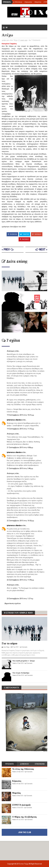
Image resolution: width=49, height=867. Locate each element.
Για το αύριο (9, 643)
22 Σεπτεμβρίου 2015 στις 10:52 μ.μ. (20, 521)
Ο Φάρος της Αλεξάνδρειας (24, 817)
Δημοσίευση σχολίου (13, 603)
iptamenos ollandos (14, 420)
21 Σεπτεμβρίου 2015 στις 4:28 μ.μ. (20, 447)
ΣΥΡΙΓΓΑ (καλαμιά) (21, 805)
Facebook (12, 234)
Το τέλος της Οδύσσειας (13, 2)
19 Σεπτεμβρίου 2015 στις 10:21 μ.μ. (20, 415)
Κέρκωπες (28, 2)
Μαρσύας (37, 2)
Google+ (36, 234)
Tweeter (24, 234)
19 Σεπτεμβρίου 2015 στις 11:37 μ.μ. (20, 429)
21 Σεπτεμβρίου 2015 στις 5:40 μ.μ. (20, 468)
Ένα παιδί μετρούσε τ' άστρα (23, 661)
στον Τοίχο (24, 864)
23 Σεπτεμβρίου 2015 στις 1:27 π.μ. (20, 599)
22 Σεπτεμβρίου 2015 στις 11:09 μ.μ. (20, 580)
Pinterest (24, 239)
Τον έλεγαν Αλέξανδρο (20, 673)
